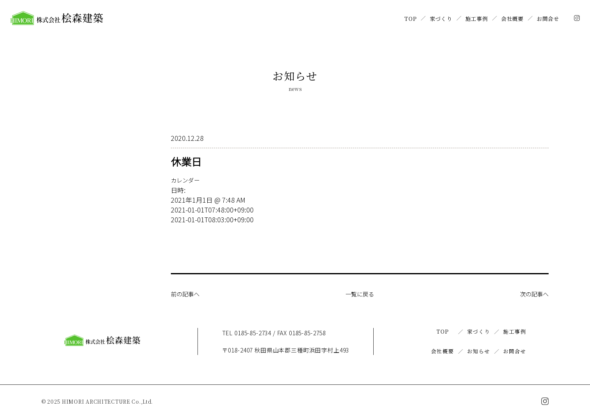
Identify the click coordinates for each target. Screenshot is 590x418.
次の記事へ (532, 293)
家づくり (441, 19)
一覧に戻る (359, 293)
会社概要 (512, 19)
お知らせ (478, 351)
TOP (410, 19)
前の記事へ (187, 293)
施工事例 (476, 19)
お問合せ (548, 19)
